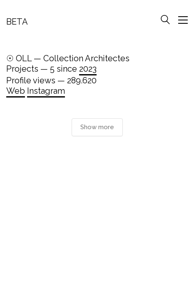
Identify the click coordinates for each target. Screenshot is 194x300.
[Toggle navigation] (183, 20)
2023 (88, 69)
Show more (97, 127)
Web (15, 91)
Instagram (46, 91)
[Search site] (165, 21)
